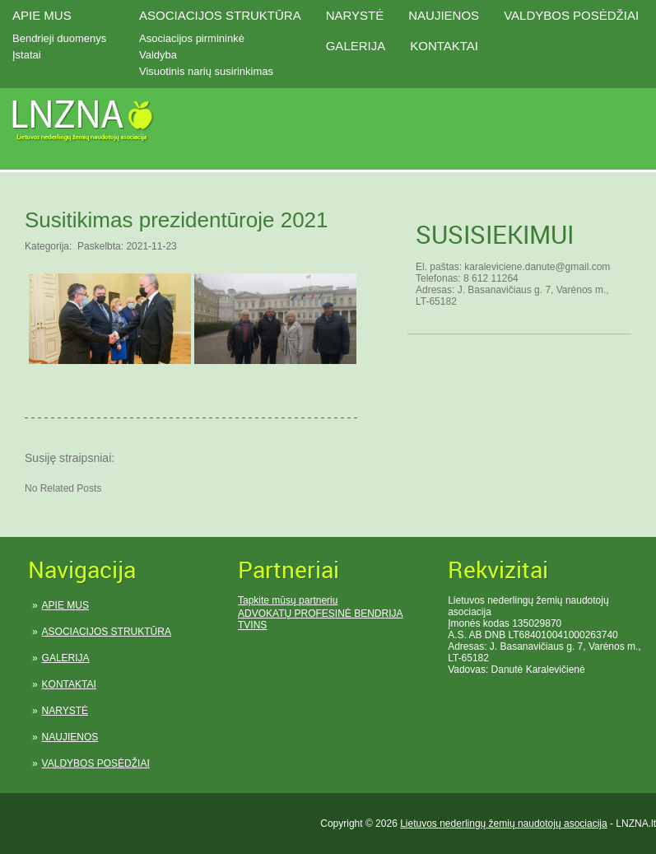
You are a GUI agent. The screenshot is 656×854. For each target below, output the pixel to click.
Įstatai (26, 55)
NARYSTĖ (355, 15)
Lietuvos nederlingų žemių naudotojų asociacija (503, 823)
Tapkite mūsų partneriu (287, 600)
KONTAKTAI (444, 46)
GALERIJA (356, 46)
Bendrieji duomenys (59, 38)
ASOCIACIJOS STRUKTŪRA (220, 15)
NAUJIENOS (443, 15)
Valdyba (158, 55)
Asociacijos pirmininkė (191, 38)
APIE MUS (42, 15)
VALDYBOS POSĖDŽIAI (571, 15)
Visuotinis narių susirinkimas (206, 71)
